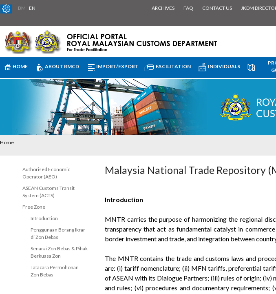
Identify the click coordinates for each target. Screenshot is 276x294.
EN (32, 8)
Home (7, 142)
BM (22, 8)
